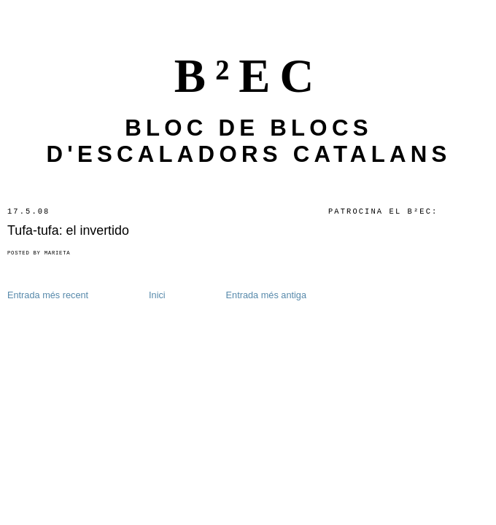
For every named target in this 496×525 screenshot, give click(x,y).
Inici (157, 294)
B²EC (249, 76)
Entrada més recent (47, 294)
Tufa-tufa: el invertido (68, 230)
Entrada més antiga (266, 294)
